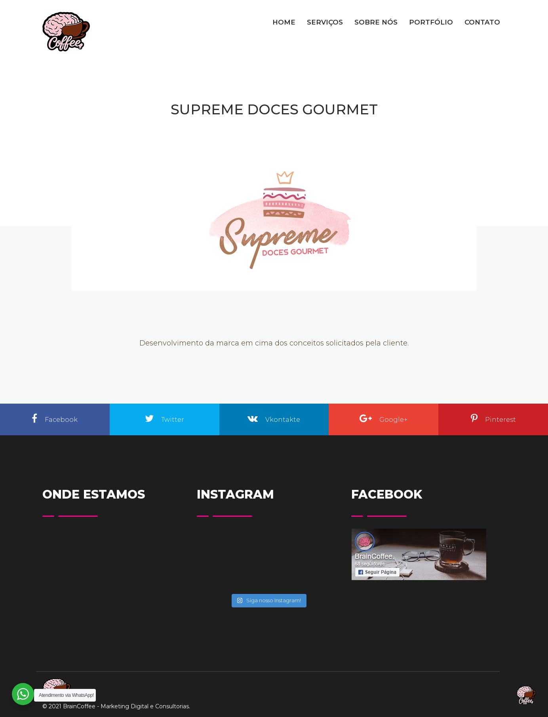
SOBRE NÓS (376, 22)
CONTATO (482, 22)
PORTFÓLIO (431, 22)
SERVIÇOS (325, 22)
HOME (283, 22)
